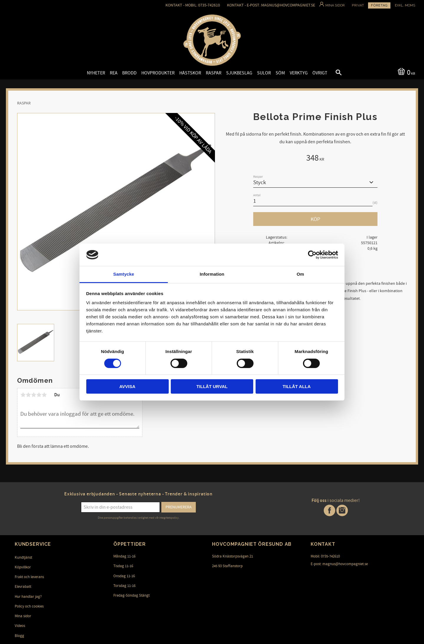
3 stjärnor (33, 394)
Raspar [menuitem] (213, 73)
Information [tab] (212, 274)
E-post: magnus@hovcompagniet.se (339, 564)
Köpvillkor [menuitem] (23, 567)
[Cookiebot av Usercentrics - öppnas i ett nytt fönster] (312, 254)
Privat (358, 5)
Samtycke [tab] (123, 274)
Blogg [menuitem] (19, 635)
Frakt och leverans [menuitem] (29, 577)
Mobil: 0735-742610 (325, 556)
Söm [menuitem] (280, 73)
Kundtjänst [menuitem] (23, 557)
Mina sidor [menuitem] (23, 616)
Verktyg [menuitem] (299, 73)
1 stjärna (23, 394)
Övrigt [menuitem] (319, 73)
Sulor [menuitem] (264, 73)
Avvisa (127, 386)
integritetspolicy (169, 518)
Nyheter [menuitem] (96, 73)
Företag (379, 5)
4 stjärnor (39, 394)
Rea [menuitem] (113, 73)
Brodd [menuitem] (129, 73)
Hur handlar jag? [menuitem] (28, 596)
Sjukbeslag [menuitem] (239, 73)
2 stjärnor (28, 394)
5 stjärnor (44, 394)
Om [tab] (300, 274)
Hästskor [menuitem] (190, 73)
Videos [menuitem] (20, 625)
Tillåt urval (212, 386)
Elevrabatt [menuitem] (23, 586)
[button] (333, 73)
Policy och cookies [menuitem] (29, 606)
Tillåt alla (297, 386)
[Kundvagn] (405, 72)
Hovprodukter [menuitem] (158, 73)
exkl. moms (405, 5)
